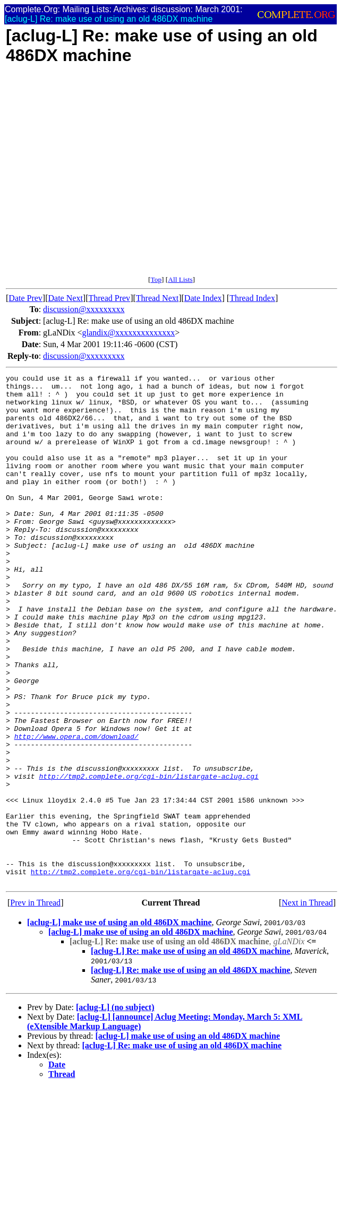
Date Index (203, 298)
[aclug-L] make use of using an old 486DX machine (119, 1024)
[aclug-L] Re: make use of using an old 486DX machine (191, 1052)
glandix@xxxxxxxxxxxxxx (128, 332)
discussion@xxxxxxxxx (83, 309)
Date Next (65, 298)
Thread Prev (109, 298)
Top (155, 279)
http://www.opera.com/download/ (76, 809)
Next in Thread (307, 1004)
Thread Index (252, 298)
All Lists (180, 279)
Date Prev (25, 298)
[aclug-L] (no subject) (115, 1109)
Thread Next (157, 298)
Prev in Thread (35, 1004)
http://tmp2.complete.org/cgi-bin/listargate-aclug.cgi (148, 857)
